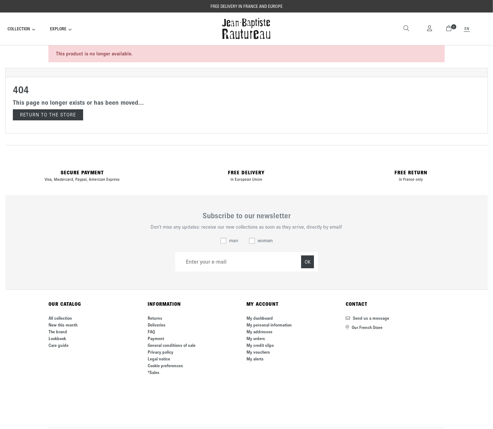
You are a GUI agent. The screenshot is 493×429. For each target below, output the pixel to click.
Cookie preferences (165, 365)
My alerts (255, 358)
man (233, 240)
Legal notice (159, 358)
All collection (60, 318)
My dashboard (259, 318)
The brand (58, 331)
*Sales (153, 372)
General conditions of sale (171, 345)
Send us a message (367, 318)
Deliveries (157, 325)
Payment (156, 338)
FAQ (151, 331)
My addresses (259, 331)
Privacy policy (160, 352)
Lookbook (57, 338)
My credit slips (260, 345)
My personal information (269, 325)
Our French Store (364, 327)
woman (265, 240)
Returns (155, 318)
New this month (63, 325)
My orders (255, 338)
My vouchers (258, 352)
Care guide (58, 345)
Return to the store (48, 115)
